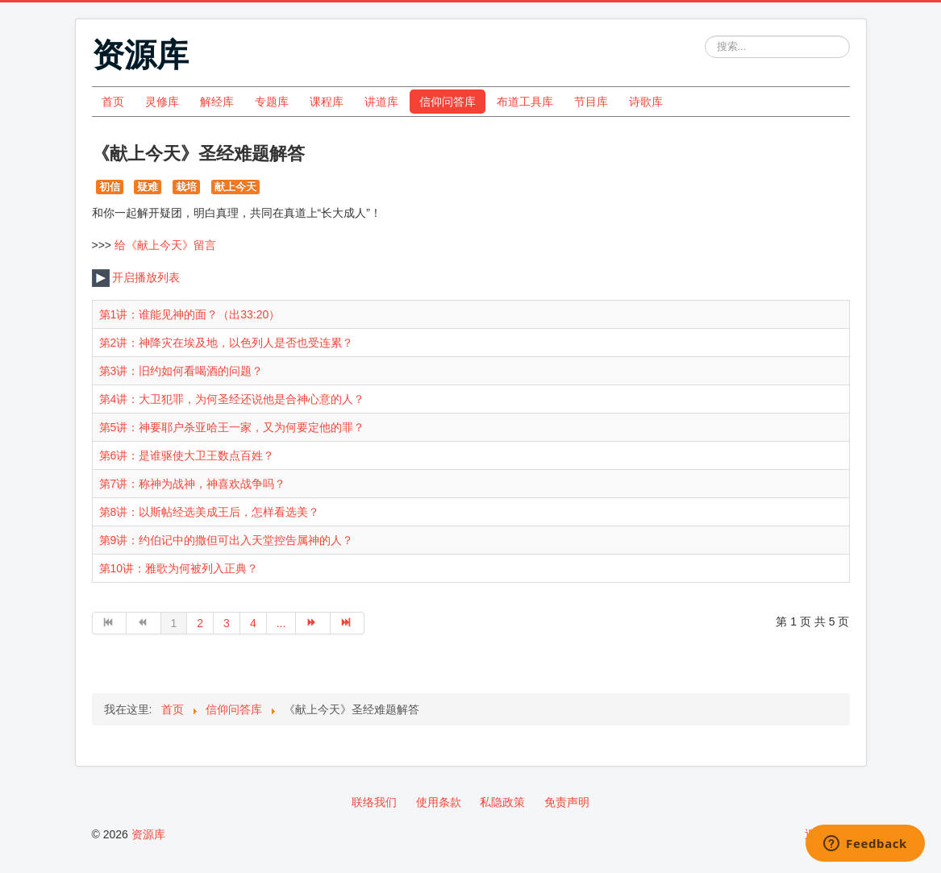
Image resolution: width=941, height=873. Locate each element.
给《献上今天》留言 (165, 245)
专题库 (272, 101)
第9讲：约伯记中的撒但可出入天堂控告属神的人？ (226, 540)
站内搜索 (705, 35)
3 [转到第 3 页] (226, 623)
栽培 (186, 187)
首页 (113, 101)
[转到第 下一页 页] (313, 623)
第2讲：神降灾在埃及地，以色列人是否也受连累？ (226, 342)
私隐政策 (502, 802)
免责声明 (566, 802)
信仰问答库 (447, 101)
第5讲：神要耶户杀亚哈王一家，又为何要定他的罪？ (232, 427)
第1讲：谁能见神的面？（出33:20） (190, 314)
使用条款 (438, 802)
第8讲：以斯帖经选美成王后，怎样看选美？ (209, 511)
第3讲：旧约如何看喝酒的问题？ (181, 370)
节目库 (591, 101)
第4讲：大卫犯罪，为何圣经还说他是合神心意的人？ (232, 399)
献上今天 (235, 187)
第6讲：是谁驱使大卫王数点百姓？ (187, 455)
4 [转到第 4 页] (253, 623)
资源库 (148, 834)
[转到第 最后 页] (348, 623)
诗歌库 (646, 101)
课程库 (327, 101)
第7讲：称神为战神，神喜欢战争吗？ (192, 483)
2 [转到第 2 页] (200, 623)
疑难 (147, 187)
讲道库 (381, 101)
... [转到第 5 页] (281, 623)
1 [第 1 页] (174, 623)
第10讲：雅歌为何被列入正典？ (179, 568)
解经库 (217, 101)
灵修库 (162, 101)
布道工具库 (525, 101)
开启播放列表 (136, 277)
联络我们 (374, 802)
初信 (109, 187)
